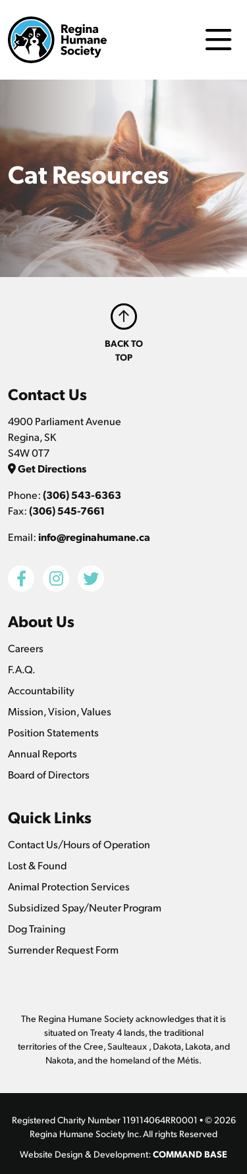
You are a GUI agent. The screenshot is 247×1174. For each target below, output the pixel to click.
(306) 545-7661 (67, 510)
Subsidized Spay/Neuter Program (84, 907)
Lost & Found (37, 865)
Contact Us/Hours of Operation (79, 844)
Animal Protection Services (69, 886)
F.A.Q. (22, 669)
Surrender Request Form (63, 949)
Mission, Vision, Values (59, 711)
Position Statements (53, 732)
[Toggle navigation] (218, 40)
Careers (25, 648)
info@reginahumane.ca (94, 537)
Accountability (41, 690)
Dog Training (36, 928)
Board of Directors (49, 774)
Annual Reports (42, 753)
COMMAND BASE (190, 1154)
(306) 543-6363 (82, 494)
